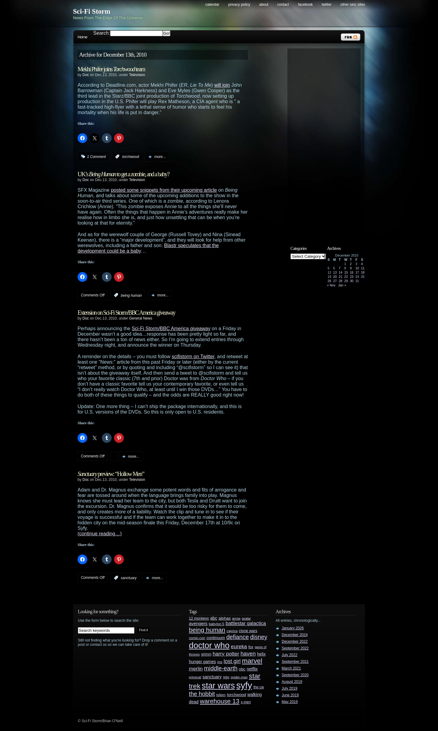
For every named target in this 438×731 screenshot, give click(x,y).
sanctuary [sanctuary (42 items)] (212, 676)
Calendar (212, 4)
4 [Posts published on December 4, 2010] (362, 264)
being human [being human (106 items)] (207, 629)
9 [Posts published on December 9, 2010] (351, 268)
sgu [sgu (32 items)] (226, 677)
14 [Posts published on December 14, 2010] (340, 272)
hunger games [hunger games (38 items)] (202, 661)
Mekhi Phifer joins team (111, 69)
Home (82, 37)
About (263, 4)
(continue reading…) (100, 533)
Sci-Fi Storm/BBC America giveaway (171, 328)
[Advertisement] (326, 142)
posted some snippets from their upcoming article (164, 190)
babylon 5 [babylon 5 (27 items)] (216, 624)
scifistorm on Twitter (193, 356)
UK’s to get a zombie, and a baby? (123, 174)
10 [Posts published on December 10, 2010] (357, 268)
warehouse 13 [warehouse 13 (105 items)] (219, 701)
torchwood (130, 157)
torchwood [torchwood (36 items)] (236, 694)
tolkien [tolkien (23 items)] (221, 695)
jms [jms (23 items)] (219, 662)
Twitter (327, 4)
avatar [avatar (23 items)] (246, 618)
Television (137, 75)
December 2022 (295, 641)
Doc (85, 75)
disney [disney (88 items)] (258, 637)
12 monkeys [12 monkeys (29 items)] (199, 618)
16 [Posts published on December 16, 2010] (351, 272)
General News (140, 318)
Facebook (305, 4)
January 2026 (293, 628)
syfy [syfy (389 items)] (244, 685)
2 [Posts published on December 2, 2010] (351, 264)
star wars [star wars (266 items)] (218, 685)
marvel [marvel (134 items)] (252, 661)
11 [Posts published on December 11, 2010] (363, 268)
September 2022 (295, 648)
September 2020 (295, 675)
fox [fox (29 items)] (250, 647)
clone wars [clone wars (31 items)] (248, 631)
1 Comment (96, 157)
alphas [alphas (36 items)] (225, 618)
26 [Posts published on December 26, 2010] (329, 281)
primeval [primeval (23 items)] (195, 677)
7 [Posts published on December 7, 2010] (340, 268)
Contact (283, 4)
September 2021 (295, 661)
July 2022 (289, 655)
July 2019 (289, 688)
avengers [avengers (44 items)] (198, 623)
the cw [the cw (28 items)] (258, 687)
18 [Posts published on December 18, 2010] (363, 272)
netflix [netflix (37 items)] (252, 669)
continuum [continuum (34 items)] (216, 637)
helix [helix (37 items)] (261, 654)
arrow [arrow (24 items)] (236, 618)
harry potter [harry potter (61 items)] (226, 654)
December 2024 (295, 635)
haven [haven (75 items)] (248, 653)
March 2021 (291, 668)
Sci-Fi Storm (91, 11)
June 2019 (290, 695)
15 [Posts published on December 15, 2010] (346, 272)
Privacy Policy (239, 4)
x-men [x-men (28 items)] (246, 702)
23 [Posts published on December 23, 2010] (351, 276)
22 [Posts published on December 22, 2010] (346, 276)
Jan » (342, 285)
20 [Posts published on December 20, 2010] (335, 276)
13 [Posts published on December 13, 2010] (335, 272)
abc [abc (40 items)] (213, 618)
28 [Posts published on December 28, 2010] (340, 281)
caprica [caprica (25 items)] (232, 631)
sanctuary (129, 578)
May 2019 (290, 702)
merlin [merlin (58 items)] (196, 669)
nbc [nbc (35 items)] (242, 669)
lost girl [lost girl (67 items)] (232, 661)
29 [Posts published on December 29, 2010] (346, 281)
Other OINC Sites (352, 4)
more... (159, 157)
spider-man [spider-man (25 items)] (239, 677)
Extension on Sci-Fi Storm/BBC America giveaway (126, 312)
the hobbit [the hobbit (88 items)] (202, 694)
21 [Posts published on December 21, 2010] (340, 276)
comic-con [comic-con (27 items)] (197, 638)
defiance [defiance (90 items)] (237, 637)
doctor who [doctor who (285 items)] (209, 645)
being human (131, 295)
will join (222, 85)
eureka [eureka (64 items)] (239, 646)
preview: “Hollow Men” (111, 473)
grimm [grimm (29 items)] (206, 654)
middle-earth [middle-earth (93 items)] (221, 668)
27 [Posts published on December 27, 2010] (335, 281)
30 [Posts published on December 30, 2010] (351, 281)
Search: (101, 33)
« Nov (331, 285)
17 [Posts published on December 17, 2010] (357, 272)
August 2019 (292, 682)
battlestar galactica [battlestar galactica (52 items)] (246, 623)
